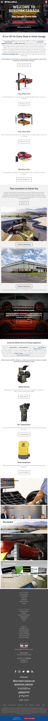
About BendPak (8, 522)
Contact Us (24, 203)
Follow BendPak (8, 577)
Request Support (24, 611)
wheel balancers (37, 349)
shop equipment (23, 347)
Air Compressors (24, 434)
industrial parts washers (23, 355)
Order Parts (24, 618)
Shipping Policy (24, 617)
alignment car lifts (7, 43)
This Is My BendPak (24, 630)
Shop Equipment (24, 472)
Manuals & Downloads (24, 615)
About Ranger (24, 596)
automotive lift (8, 42)
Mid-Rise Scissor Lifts (24, 179)
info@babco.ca (24, 660)
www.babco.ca (24, 662)
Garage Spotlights (24, 632)
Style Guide (32, 705)
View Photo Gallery (24, 27)
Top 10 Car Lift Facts (24, 637)
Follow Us (24, 598)
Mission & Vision (24, 601)
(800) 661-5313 (21, 658)
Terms (26, 705)
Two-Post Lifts (24, 104)
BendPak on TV (8, 536)
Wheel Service (24, 396)
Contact (24, 603)
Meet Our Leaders (8, 508)
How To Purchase (18, 22)
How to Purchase (29, 718)
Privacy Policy (20, 705)
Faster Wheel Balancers (11, 480)
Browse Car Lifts (30, 22)
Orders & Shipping (12, 705)
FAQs (24, 620)
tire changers (42, 347)
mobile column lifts (19, 43)
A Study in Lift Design (24, 321)
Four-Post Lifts (24, 141)
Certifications (24, 600)
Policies (4, 705)
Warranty (24, 613)
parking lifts (40, 42)
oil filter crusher (18, 353)
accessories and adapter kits (10, 54)
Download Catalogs (9, 563)
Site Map (38, 705)
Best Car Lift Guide (24, 65)
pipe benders (13, 347)
